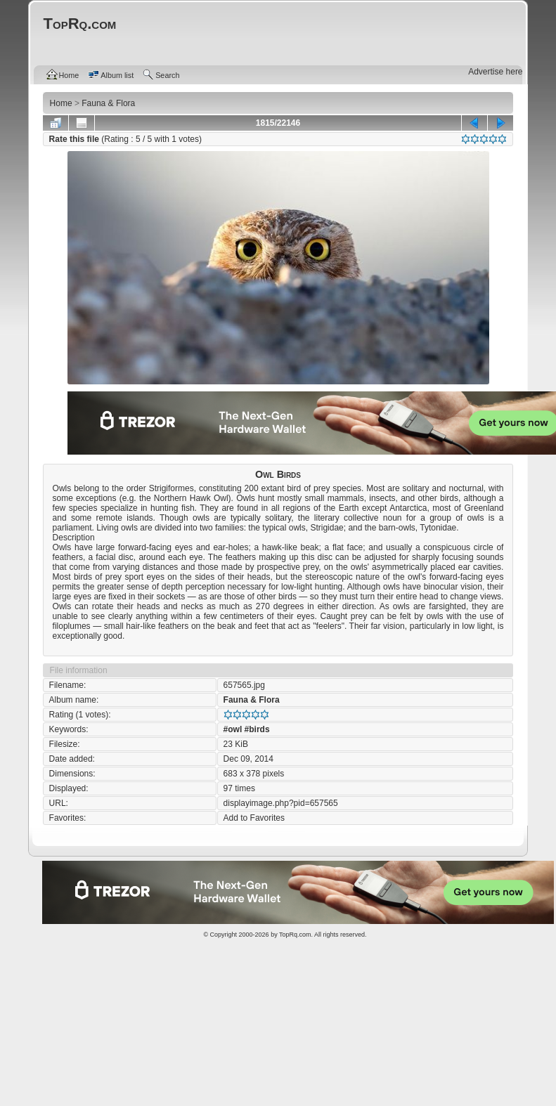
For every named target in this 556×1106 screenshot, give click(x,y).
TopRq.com (295, 934)
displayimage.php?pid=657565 (281, 803)
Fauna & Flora (252, 700)
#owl (233, 729)
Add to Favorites (254, 818)
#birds (257, 729)
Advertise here (495, 72)
